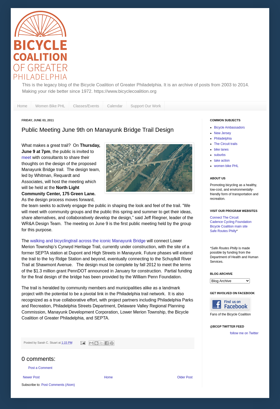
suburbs (220, 155)
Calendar (114, 106)
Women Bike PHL (50, 106)
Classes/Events (86, 106)
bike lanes (221, 149)
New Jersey (222, 133)
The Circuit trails (225, 144)
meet (26, 157)
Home (22, 106)
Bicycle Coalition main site (228, 226)
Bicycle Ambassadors (229, 127)
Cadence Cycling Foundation (230, 222)
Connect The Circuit (224, 217)
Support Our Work (146, 106)
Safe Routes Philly (223, 231)
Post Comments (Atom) (58, 385)
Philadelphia (223, 138)
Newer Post (31, 377)
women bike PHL (226, 166)
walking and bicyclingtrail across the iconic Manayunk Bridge (88, 241)
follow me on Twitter (244, 333)
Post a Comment (40, 368)
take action (222, 160)
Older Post (184, 377)
